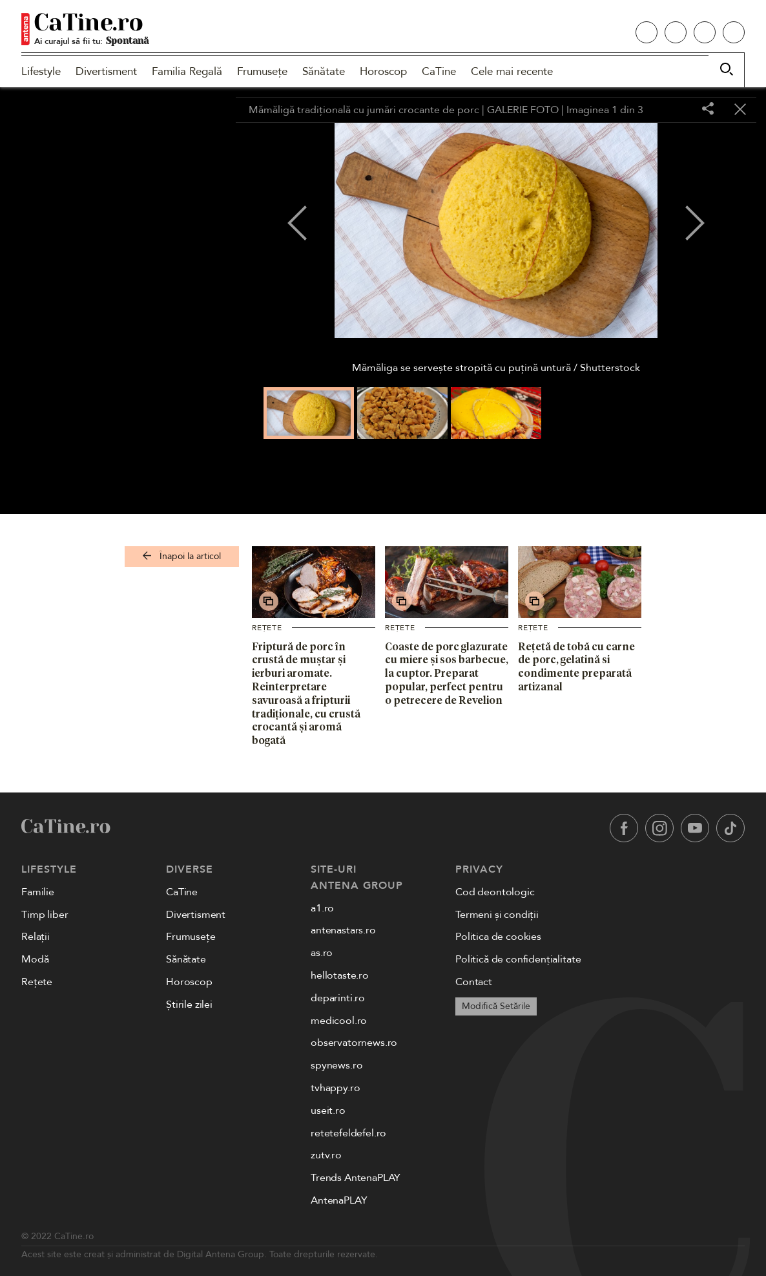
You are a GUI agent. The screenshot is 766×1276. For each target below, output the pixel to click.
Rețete (267, 627)
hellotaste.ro (340, 975)
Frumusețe (262, 71)
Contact (473, 982)
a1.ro (322, 908)
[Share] (708, 110)
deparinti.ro (338, 998)
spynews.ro (336, 1065)
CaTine (439, 71)
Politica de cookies (498, 937)
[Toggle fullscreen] (675, 110)
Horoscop (383, 71)
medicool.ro (339, 1021)
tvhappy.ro (335, 1088)
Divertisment (106, 71)
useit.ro (328, 1110)
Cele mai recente (512, 71)
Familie (37, 892)
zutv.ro (326, 1155)
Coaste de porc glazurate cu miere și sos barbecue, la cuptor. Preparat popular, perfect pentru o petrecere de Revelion (446, 673)
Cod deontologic (495, 892)
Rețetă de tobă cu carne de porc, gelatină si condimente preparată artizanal (576, 666)
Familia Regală (187, 71)
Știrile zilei (189, 1004)
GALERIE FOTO (523, 110)
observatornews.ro (354, 1043)
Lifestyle (41, 71)
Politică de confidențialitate (518, 959)
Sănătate (323, 71)
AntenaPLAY (339, 1200)
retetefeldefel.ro (348, 1133)
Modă (34, 959)
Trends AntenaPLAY (355, 1178)
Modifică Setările (496, 1006)
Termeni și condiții (497, 915)
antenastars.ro (343, 930)
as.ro (322, 953)
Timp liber (44, 915)
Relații (35, 937)
